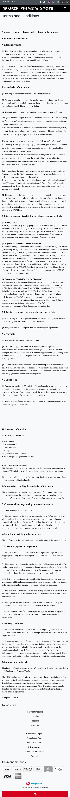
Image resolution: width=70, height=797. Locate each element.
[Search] (58, 2)
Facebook (35, 721)
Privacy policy (34, 747)
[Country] (49, 2)
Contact (34, 756)
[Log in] (40, 2)
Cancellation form (34, 738)
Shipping (35, 716)
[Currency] (53, 2)
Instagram (35, 725)
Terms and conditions (34, 752)
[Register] (44, 2)
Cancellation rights (34, 734)
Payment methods (35, 712)
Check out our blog (8, 1)
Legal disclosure (34, 743)
